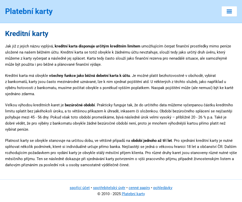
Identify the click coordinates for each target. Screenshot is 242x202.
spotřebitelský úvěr (109, 188)
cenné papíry (139, 188)
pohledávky (162, 188)
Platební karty (133, 194)
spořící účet (80, 188)
